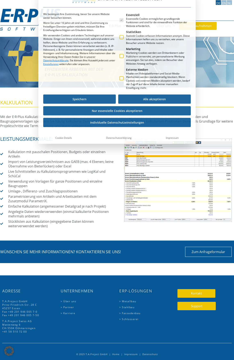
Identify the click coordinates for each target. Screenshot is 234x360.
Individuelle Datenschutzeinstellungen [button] (117, 66)
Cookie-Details (63, 82)
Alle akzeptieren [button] (154, 43)
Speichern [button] (79, 43)
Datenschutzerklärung (56, 4)
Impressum (172, 82)
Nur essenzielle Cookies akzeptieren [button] (117, 55)
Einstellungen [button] (51, 8)
